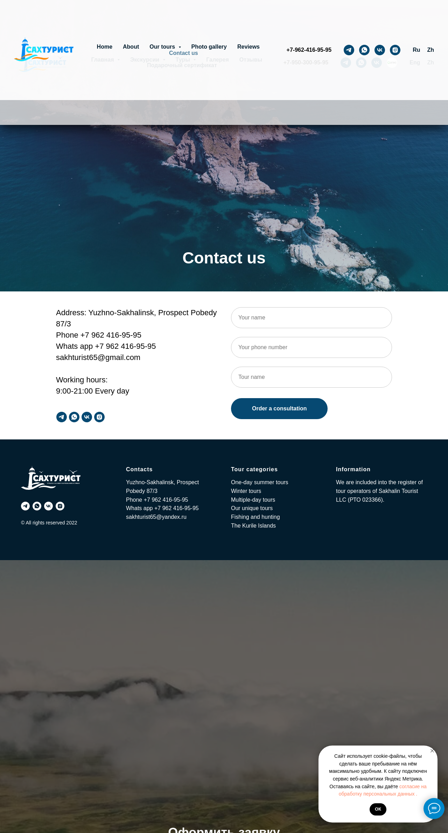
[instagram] (395, 50)
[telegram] (349, 50)
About (131, 47)
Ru (416, 50)
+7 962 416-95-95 (166, 500)
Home (104, 47)
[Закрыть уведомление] (432, 750)
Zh (430, 50)
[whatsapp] (364, 50)
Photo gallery (209, 47)
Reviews (248, 47)
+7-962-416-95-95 (309, 50)
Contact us (183, 53)
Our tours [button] (162, 47)
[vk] (379, 50)
